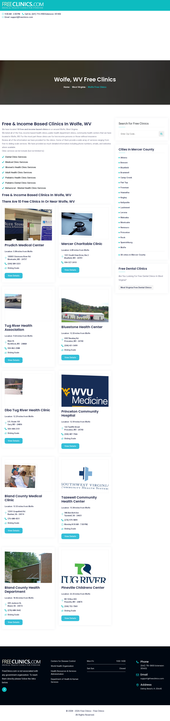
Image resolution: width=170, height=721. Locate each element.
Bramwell (124, 172)
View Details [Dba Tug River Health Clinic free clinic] (14, 441)
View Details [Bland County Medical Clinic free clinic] (14, 531)
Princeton (125, 232)
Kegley (123, 197)
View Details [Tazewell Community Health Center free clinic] (70, 536)
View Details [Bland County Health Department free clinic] (14, 622)
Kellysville (125, 202)
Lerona (123, 212)
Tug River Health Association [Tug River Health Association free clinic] (18, 328)
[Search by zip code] (161, 134)
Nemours (124, 227)
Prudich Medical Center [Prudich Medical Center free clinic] (24, 245)
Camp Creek (126, 177)
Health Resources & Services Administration (63, 672)
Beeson (124, 162)
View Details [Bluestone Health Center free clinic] (70, 357)
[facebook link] (4, 689)
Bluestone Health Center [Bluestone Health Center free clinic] (82, 327)
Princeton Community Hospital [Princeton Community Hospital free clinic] (80, 414)
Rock (122, 237)
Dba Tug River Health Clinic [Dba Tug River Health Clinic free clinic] (27, 410)
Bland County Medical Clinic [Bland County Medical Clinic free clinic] (23, 498)
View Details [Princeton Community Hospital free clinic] (70, 446)
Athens (123, 157)
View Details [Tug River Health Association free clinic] (14, 360)
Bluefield (124, 167)
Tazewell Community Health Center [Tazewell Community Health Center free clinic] (79, 500)
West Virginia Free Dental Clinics (136, 287)
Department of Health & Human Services (64, 680)
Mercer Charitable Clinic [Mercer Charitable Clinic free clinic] (81, 244)
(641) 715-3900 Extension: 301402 (46, 14)
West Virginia (78, 87)
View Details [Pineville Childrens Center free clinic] (70, 618)
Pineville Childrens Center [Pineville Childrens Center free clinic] (82, 588)
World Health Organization (62, 666)
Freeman (124, 187)
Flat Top (124, 182)
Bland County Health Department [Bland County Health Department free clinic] (22, 590)
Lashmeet (125, 207)
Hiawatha (124, 192)
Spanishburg (126, 242)
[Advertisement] (85, 40)
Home (67, 87)
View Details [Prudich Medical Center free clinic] (14, 275)
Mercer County (142, 149)
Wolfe (123, 247)
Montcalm (125, 222)
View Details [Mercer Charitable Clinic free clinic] (70, 270)
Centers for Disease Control (63, 661)
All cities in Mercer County (132, 255)
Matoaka (124, 217)
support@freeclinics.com (21, 17)
